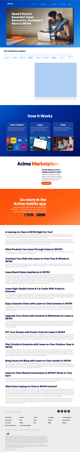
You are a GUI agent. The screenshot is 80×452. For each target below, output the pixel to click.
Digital (49, 422)
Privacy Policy (15, 429)
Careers (35, 417)
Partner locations (66, 420)
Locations (7, 411)
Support (21, 422)
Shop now (17, 37)
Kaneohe (15, 411)
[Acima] (7, 434)
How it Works (54, 4)
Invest (35, 420)
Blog (35, 422)
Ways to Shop (8, 420)
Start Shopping (46, 183)
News (21, 420)
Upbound (64, 422)
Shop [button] (34, 4)
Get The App (63, 4)
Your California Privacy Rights (25, 429)
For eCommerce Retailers (25, 425)
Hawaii (11, 411)
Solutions (50, 420)
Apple (29, 215)
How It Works (8, 417)
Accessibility (51, 417)
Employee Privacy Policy (36, 429)
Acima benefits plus (66, 417)
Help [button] (70, 4)
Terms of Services (8, 429)
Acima (10, 4)
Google (41, 215)
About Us (22, 417)
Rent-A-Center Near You (10, 425)
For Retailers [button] (43, 4)
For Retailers (8, 422)
